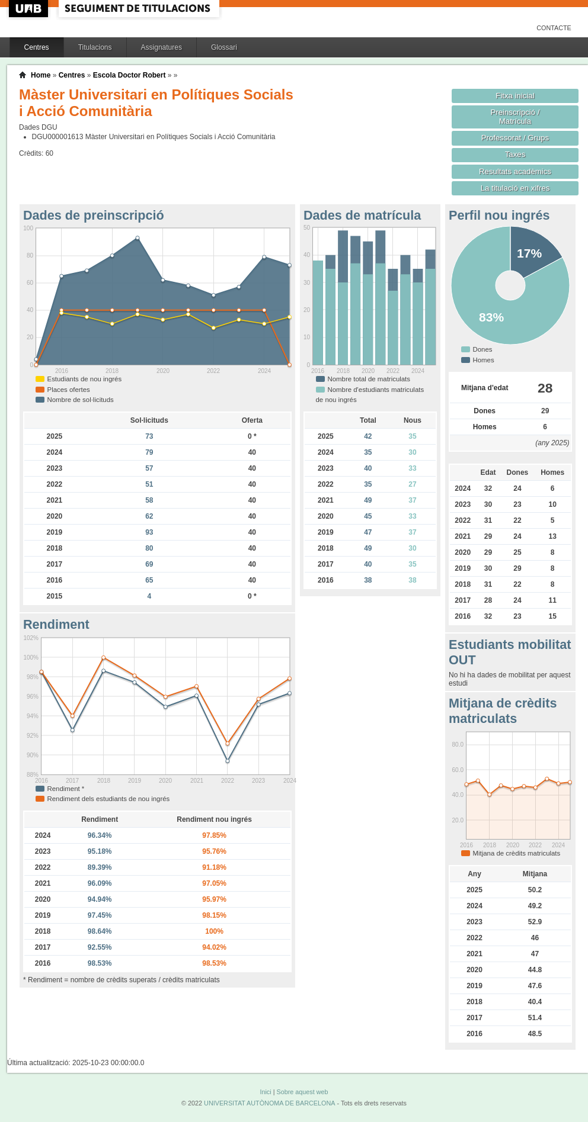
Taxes (515, 154)
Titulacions (95, 47)
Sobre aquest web (302, 1091)
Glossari (224, 47)
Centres (36, 47)
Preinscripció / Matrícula (515, 117)
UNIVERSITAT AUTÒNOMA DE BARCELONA (269, 1103)
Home (40, 75)
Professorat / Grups (515, 137)
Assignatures (161, 47)
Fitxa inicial (515, 95)
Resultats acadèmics (515, 171)
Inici (265, 1091)
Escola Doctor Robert (129, 75)
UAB (29, 8)
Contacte (553, 27)
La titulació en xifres (515, 188)
